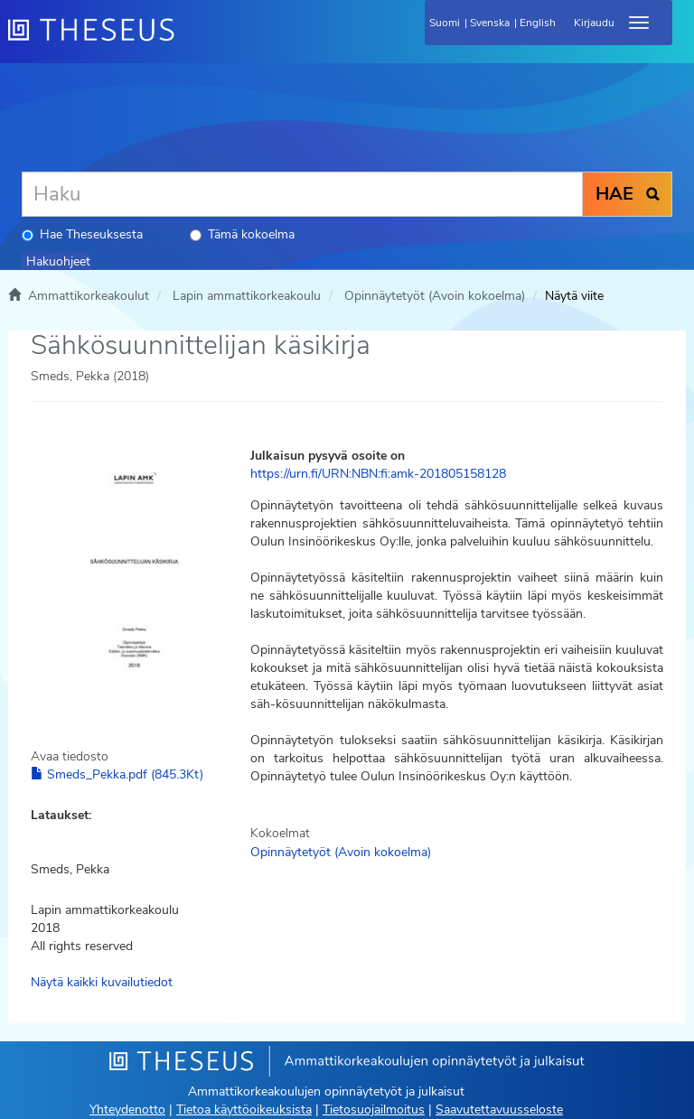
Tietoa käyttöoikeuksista (244, 1109)
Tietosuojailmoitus (374, 1109)
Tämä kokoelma (242, 234)
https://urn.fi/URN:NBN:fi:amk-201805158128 (378, 473)
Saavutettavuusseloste (499, 1109)
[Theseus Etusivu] (189, 40)
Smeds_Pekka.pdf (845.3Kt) (117, 774)
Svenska (490, 22)
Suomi (444, 22)
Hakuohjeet (58, 261)
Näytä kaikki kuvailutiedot (102, 982)
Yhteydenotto (127, 1109)
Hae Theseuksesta (82, 234)
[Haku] (302, 194)
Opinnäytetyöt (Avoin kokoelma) (434, 295)
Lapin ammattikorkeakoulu (247, 295)
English (538, 22)
